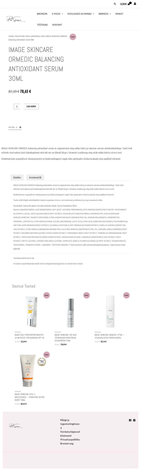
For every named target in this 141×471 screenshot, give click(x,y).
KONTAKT (57, 24)
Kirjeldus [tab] (17, 177)
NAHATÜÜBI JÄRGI (22, 36)
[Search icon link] (115, 4)
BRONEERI (42, 13)
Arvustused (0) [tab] (35, 177)
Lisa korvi (31, 106)
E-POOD (56, 13)
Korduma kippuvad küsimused (70, 433)
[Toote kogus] (17, 106)
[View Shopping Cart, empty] (125, 4)
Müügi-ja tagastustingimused (70, 423)
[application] (61, 13)
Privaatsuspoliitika (70, 439)
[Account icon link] (135, 3)
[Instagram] (134, 420)
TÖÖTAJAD (42, 24)
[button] (15, 128)
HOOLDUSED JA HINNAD (80, 13)
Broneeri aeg (67, 443)
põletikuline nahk (37, 36)
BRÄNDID (103, 13)
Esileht (11, 36)
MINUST (118, 13)
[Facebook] (130, 420)
